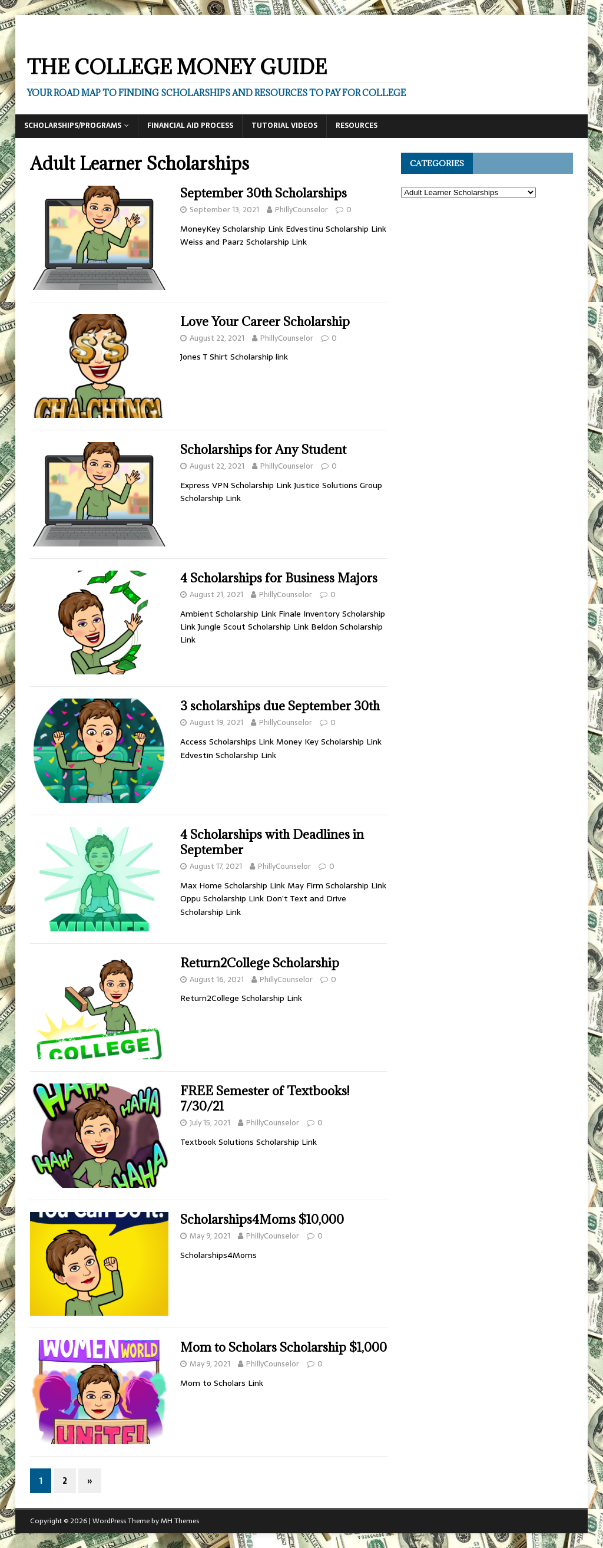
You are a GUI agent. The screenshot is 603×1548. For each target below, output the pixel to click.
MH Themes (180, 1521)
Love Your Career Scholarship (265, 322)
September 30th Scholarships (263, 193)
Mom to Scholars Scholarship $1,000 (283, 1347)
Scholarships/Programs (72, 125)
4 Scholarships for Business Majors (278, 578)
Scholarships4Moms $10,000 (262, 1219)
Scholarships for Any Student (263, 449)
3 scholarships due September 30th (280, 706)
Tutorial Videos (284, 125)
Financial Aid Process (190, 125)
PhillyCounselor (301, 209)
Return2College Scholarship (259, 963)
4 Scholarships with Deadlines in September (272, 842)
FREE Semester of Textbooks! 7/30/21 (264, 1098)
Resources (356, 125)
